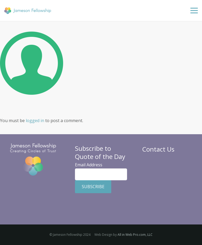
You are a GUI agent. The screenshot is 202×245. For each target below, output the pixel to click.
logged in (35, 120)
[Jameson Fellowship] (27, 10)
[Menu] (194, 10)
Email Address (88, 165)
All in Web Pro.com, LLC (135, 234)
